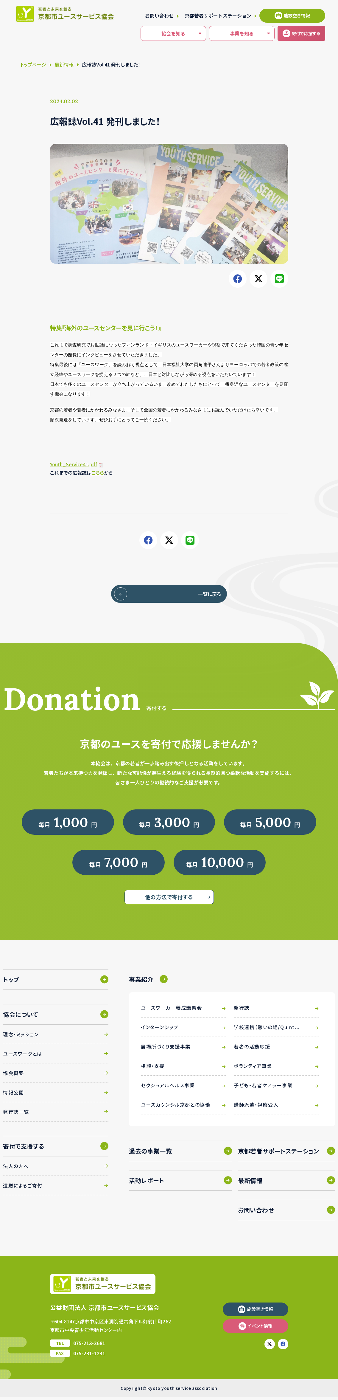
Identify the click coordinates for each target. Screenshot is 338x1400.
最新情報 (64, 64)
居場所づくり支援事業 (166, 1049)
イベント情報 (260, 1329)
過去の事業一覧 (150, 1154)
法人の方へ (16, 1169)
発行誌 (242, 1010)
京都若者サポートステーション (218, 15)
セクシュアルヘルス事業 (168, 1088)
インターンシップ (160, 1030)
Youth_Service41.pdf (73, 464)
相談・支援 (153, 1068)
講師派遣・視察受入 (256, 1107)
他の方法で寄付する (169, 900)
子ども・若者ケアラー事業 (263, 1088)
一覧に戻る (196, 593)
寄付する (298, 33)
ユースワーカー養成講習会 (171, 1010)
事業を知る (225, 33)
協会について (20, 1017)
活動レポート (146, 1183)
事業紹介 (141, 982)
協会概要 (13, 1076)
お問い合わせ (159, 15)
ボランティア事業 (253, 1068)
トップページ (33, 64)
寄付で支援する (23, 1149)
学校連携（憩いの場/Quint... (267, 1030)
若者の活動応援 (252, 1049)
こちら (97, 472)
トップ (11, 982)
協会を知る (157, 33)
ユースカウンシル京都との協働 (175, 1107)
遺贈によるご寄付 (23, 1188)
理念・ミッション (21, 1037)
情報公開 (13, 1095)
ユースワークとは (22, 1056)
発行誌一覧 (16, 1114)
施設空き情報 (297, 15)
